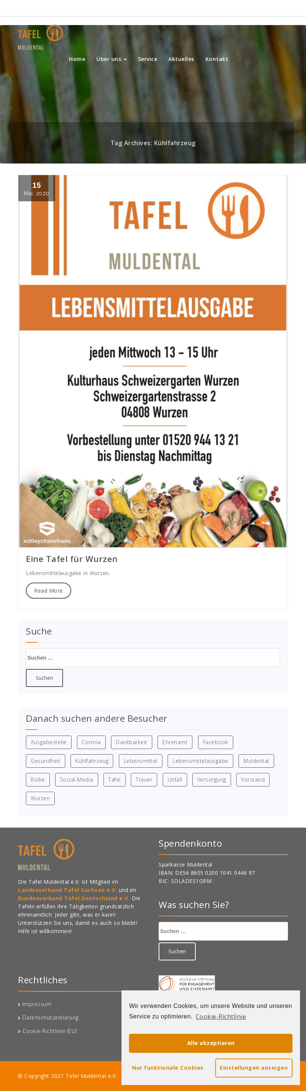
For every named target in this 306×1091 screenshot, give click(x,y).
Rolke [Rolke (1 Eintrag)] (38, 779)
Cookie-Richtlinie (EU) (49, 1031)
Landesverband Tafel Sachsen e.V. (68, 889)
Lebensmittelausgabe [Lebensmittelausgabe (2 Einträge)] (200, 760)
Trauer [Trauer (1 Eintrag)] (144, 779)
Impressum (37, 1004)
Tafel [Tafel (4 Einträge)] (114, 779)
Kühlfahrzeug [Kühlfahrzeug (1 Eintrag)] (91, 760)
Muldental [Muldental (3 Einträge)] (256, 760)
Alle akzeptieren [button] (211, 1042)
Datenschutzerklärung (50, 1017)
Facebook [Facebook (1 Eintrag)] (215, 742)
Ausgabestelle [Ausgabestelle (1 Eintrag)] (49, 742)
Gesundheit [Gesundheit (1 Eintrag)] (45, 760)
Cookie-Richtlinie (221, 1016)
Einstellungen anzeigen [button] (254, 1067)
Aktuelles (181, 58)
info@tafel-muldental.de (201, 7)
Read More (48, 590)
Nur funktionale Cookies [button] (168, 1067)
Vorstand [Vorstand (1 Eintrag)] (253, 779)
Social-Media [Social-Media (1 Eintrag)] (76, 779)
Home (77, 58)
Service (148, 58)
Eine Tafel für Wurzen (72, 558)
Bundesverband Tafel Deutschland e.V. (75, 898)
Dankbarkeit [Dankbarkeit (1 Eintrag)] (131, 742)
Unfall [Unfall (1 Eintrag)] (175, 779)
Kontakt (217, 58)
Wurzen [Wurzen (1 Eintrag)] (40, 798)
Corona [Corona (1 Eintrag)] (91, 742)
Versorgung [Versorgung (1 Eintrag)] (211, 779)
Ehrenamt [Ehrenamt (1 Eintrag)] (175, 742)
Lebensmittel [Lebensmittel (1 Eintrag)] (141, 760)
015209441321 (263, 7)
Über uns (111, 58)
